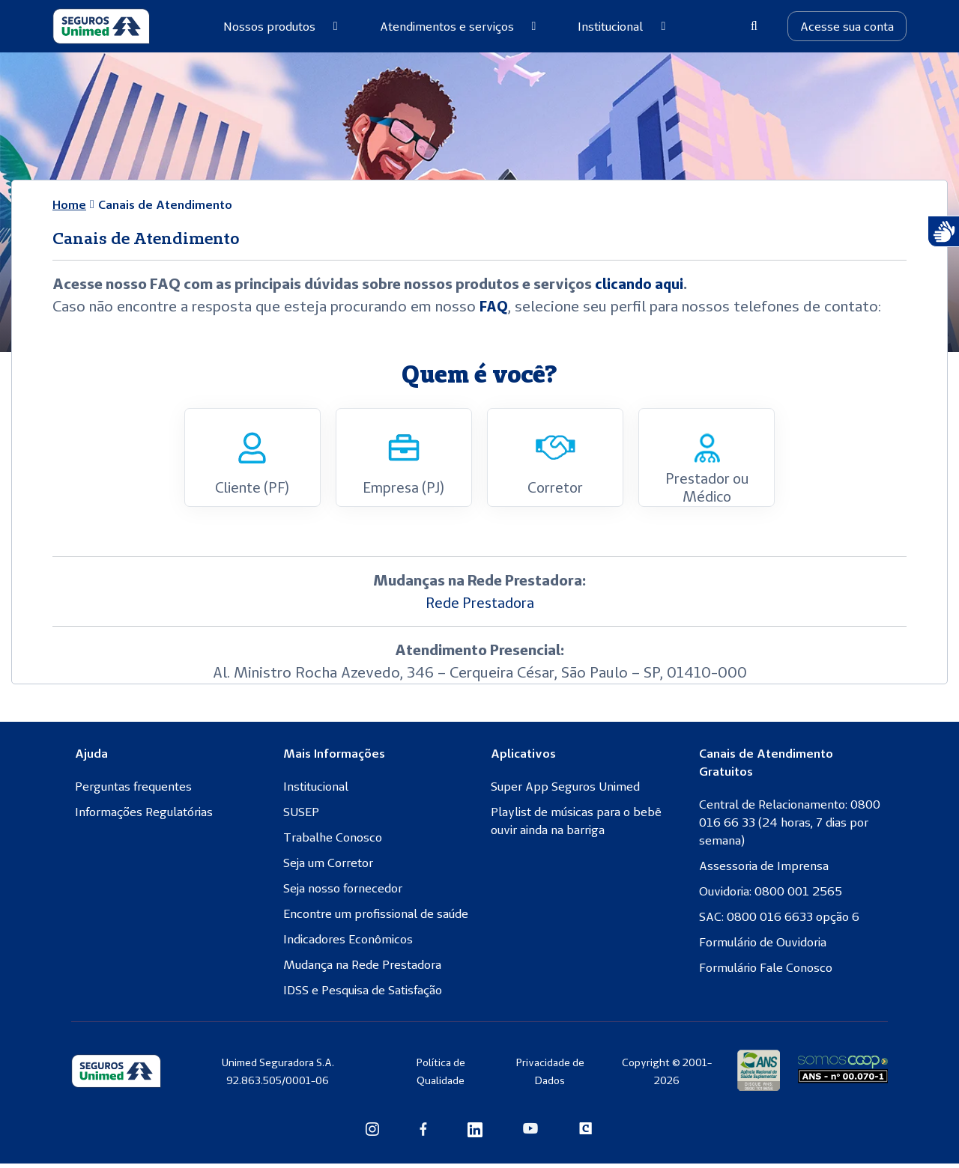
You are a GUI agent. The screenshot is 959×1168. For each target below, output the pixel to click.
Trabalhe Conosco (332, 841)
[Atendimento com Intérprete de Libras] (943, 231)
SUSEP (301, 816)
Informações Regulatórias (144, 816)
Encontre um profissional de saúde (375, 917)
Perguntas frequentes (133, 790)
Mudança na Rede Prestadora (362, 968)
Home (69, 204)
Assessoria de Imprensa (764, 870)
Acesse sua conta (847, 26)
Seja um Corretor (328, 867)
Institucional (621, 26)
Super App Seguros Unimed (565, 790)
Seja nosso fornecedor (342, 892)
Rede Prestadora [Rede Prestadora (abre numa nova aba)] (479, 606)
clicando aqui (640, 283)
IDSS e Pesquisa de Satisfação (362, 994)
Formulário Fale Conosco (765, 971)
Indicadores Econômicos (348, 943)
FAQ (495, 305)
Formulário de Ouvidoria (762, 946)
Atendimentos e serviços (458, 26)
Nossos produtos (280, 26)
